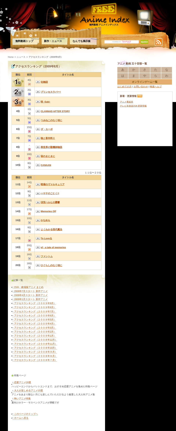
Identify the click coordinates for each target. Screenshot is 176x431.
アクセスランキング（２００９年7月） (35, 311)
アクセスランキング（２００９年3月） (35, 327)
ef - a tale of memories (53, 247)
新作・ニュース (53, 41)
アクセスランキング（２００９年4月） (35, 323)
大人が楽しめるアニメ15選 (28, 390)
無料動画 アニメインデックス (103, 24)
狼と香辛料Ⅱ (48, 138)
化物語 (44, 82)
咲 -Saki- (45, 101)
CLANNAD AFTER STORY (55, 111)
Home (11, 57)
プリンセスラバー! (50, 91)
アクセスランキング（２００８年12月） (35, 339)
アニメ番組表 (126, 102)
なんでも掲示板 (82, 41)
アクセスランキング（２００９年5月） (35, 319)
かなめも (45, 220)
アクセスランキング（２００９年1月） (35, 335)
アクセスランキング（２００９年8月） (35, 307)
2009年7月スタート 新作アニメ (31, 291)
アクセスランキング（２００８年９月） (35, 351)
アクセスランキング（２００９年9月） (35, 303)
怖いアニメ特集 (22, 398)
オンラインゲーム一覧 (144, 81)
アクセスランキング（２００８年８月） (35, 356)
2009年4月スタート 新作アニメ (31, 295)
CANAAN (46, 165)
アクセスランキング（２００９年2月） (35, 331)
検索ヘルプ (156, 86)
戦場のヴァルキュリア (53, 184)
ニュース (21, 57)
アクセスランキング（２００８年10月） (35, 347)
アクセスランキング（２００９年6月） (35, 315)
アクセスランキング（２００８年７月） (35, 360)
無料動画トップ (24, 41)
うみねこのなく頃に (51, 120)
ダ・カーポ (47, 129)
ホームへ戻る (21, 418)
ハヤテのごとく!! (50, 193)
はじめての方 (124, 86)
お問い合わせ (141, 86)
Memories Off (48, 211)
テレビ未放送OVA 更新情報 (133, 106)
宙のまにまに (48, 156)
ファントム (47, 256)
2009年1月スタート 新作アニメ (31, 299)
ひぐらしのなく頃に (51, 265)
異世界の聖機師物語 (51, 147)
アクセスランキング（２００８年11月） (35, 343)
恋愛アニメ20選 (22, 382)
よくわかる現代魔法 (51, 229)
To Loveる (46, 238)
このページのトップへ (26, 413)
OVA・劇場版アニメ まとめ (28, 287)
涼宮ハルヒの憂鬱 (50, 202)
